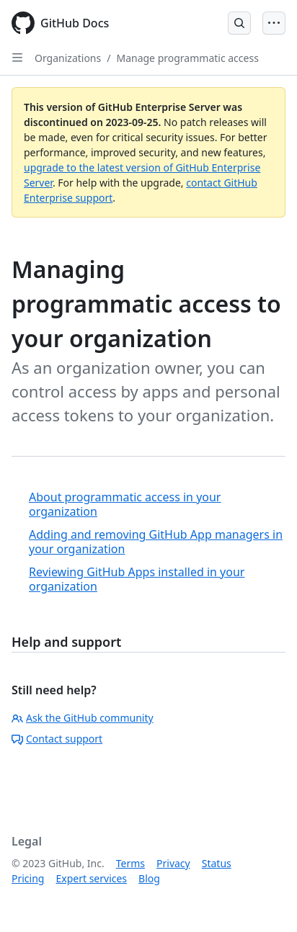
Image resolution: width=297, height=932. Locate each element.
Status (216, 863)
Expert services (91, 878)
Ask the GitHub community (83, 718)
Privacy (173, 863)
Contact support (57, 738)
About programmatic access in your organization (125, 504)
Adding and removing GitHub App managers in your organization (156, 542)
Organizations (68, 58)
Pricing (28, 878)
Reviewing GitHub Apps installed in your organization (136, 579)
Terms (130, 863)
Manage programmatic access (187, 58)
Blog (149, 878)
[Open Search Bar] (239, 23)
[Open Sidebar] (17, 57)
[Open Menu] (273, 23)
